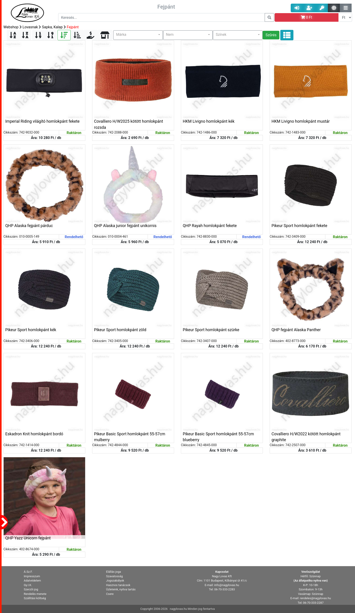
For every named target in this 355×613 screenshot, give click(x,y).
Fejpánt (73, 27)
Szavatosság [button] (114, 576)
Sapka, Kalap (52, 27)
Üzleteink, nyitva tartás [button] (121, 589)
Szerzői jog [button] (31, 589)
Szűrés (271, 35)
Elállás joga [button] (113, 571)
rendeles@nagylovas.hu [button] (315, 598)
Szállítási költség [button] (35, 598)
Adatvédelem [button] (32, 580)
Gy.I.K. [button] (28, 585)
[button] (138, 35)
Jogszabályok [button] (115, 580)
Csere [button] (110, 594)
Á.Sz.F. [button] (28, 571)
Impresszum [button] (32, 576)
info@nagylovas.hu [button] (226, 585)
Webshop (11, 27)
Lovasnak (30, 27)
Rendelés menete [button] (35, 594)
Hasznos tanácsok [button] (118, 585)
